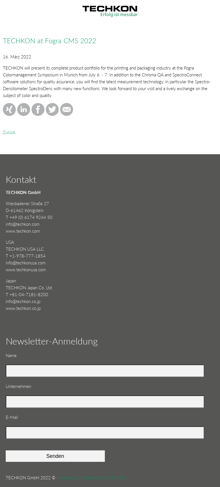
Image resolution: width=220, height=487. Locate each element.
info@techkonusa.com (26, 262)
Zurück (9, 132)
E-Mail (15, 417)
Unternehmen (18, 386)
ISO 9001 (118, 477)
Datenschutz (93, 477)
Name (15, 355)
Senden (55, 456)
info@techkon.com (23, 224)
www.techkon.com (23, 230)
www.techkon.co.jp (23, 308)
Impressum (69, 477)
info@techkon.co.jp (23, 301)
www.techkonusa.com (26, 269)
